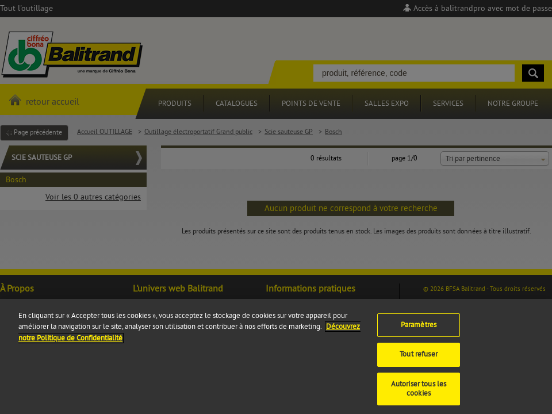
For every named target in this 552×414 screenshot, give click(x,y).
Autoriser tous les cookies (418, 393)
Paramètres (418, 330)
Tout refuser (419, 359)
